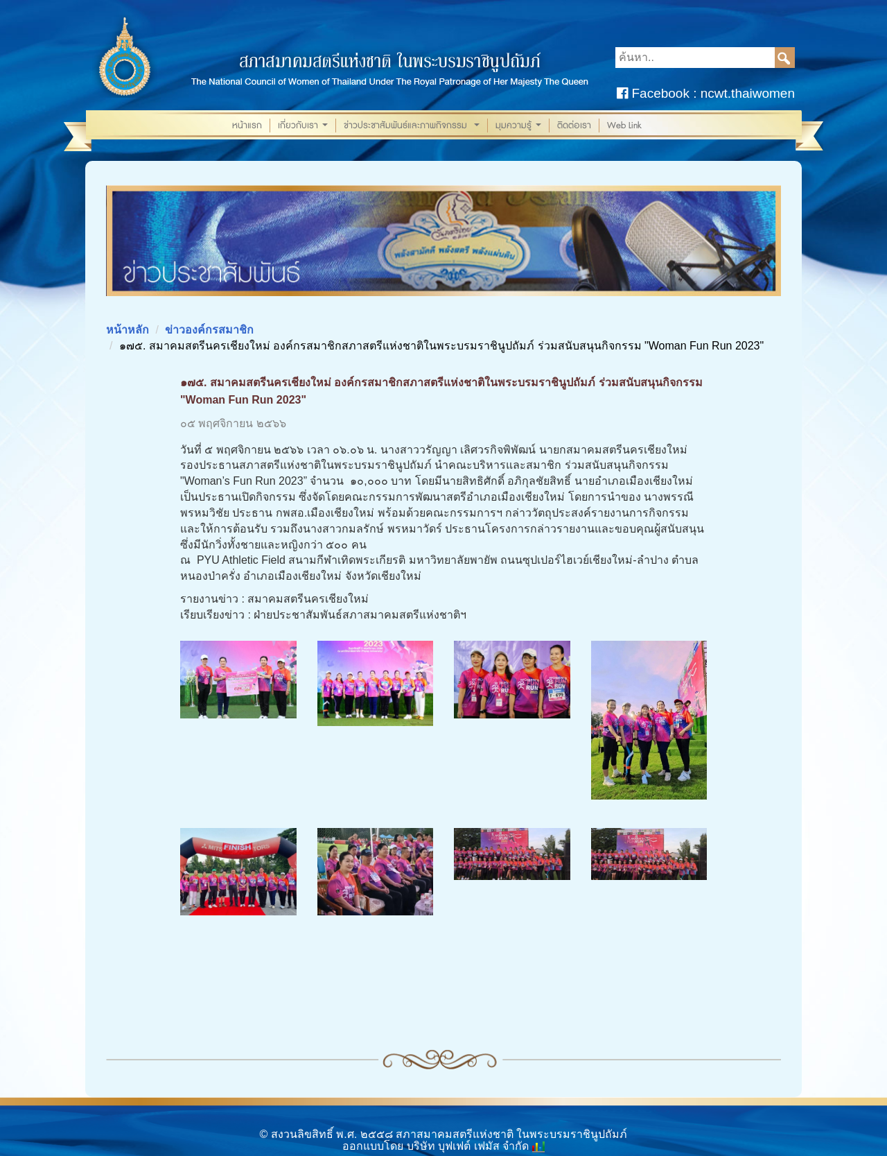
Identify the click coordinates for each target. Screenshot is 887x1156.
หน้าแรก (247, 125)
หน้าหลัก (127, 330)
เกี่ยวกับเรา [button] (304, 125)
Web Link (624, 125)
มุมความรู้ (519, 125)
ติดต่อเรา (574, 125)
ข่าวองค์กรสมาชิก (209, 330)
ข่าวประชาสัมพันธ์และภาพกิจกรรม (413, 125)
